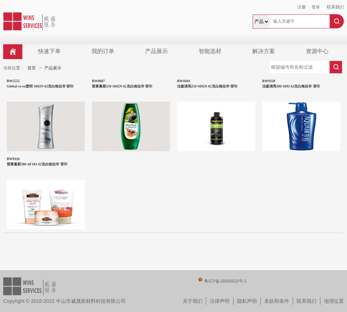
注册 (301, 7)
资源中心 (317, 51)
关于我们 (193, 301)
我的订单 (103, 51)
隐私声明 (247, 301)
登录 (316, 7)
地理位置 (334, 301)
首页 (31, 68)
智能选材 (210, 51)
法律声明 (220, 301)
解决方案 (263, 51)
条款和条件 (276, 301)
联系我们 (335, 7)
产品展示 (156, 51)
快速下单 (49, 51)
